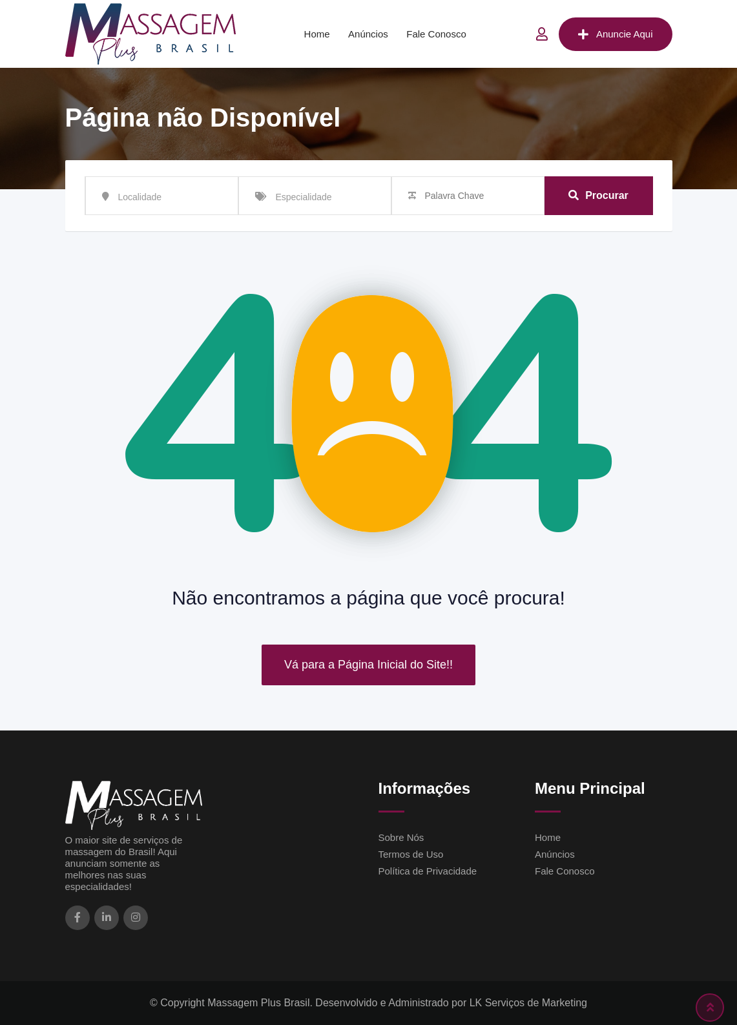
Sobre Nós (401, 837)
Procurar (598, 195)
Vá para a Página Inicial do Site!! (368, 664)
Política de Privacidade (428, 870)
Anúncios (368, 33)
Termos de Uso (411, 854)
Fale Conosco (436, 33)
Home (317, 33)
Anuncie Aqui (615, 34)
